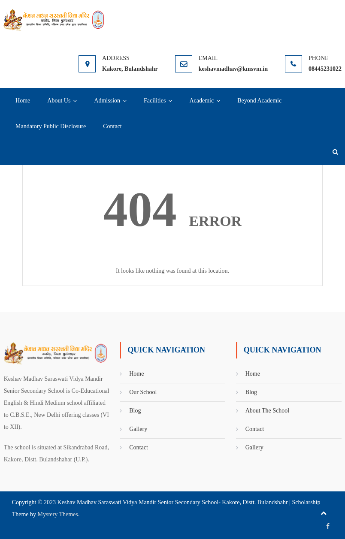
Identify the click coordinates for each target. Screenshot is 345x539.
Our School (143, 392)
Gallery (138, 429)
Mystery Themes (58, 514)
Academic (201, 100)
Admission (107, 100)
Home (22, 100)
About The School (267, 410)
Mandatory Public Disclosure (50, 126)
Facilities (155, 100)
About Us (58, 100)
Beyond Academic (259, 100)
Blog (135, 410)
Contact (112, 126)
